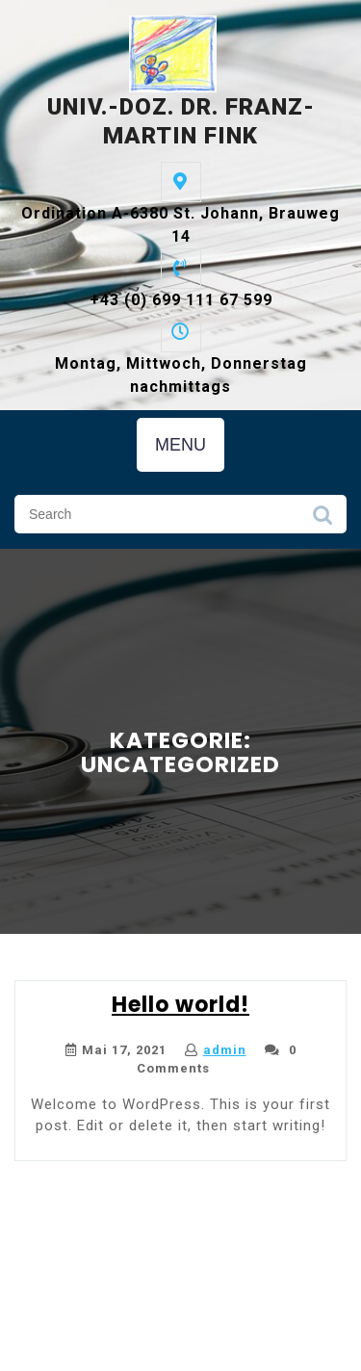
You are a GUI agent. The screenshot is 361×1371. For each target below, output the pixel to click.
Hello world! (180, 1005)
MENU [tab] (180, 444)
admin (224, 1050)
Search (322, 520)
